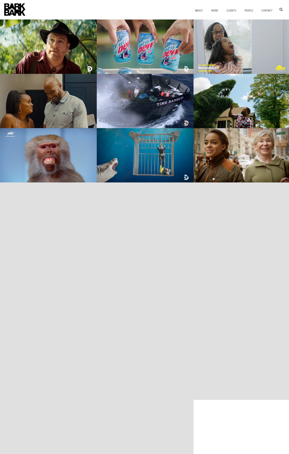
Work (214, 10)
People (249, 10)
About (199, 10)
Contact (266, 10)
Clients (231, 10)
